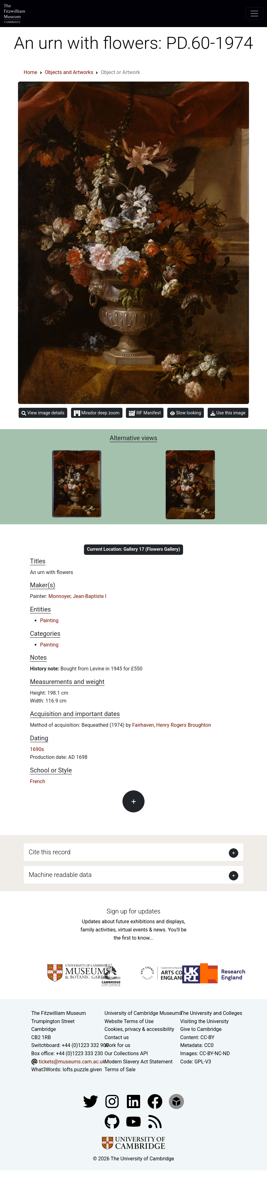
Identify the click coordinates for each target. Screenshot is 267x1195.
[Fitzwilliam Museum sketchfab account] (176, 1101)
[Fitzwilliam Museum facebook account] (134, 1101)
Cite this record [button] (49, 852)
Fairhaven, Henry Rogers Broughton (171, 725)
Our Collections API (126, 1053)
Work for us (117, 1045)
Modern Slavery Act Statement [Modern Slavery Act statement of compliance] (138, 1062)
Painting (49, 620)
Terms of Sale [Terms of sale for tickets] (119, 1070)
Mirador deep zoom (96, 413)
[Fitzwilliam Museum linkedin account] (155, 1101)
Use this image (228, 413)
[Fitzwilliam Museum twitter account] (91, 1101)
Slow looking (185, 412)
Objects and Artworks (69, 72)
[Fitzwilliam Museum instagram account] (112, 1101)
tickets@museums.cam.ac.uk (72, 1062)
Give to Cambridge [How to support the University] (201, 1029)
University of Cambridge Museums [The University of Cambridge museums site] (143, 1013)
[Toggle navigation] (254, 13)
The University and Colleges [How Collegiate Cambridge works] (211, 1013)
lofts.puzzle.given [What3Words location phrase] (82, 1070)
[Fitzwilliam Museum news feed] (155, 1121)
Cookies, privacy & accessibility (139, 1029)
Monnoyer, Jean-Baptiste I (77, 596)
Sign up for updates (133, 911)
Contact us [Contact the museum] (116, 1037)
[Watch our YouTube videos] (134, 1121)
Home (30, 72)
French (37, 781)
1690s (37, 749)
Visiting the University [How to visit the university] (204, 1021)
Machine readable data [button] (60, 875)
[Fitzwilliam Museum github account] (112, 1121)
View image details (42, 413)
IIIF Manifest (145, 413)
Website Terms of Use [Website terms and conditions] (129, 1021)
